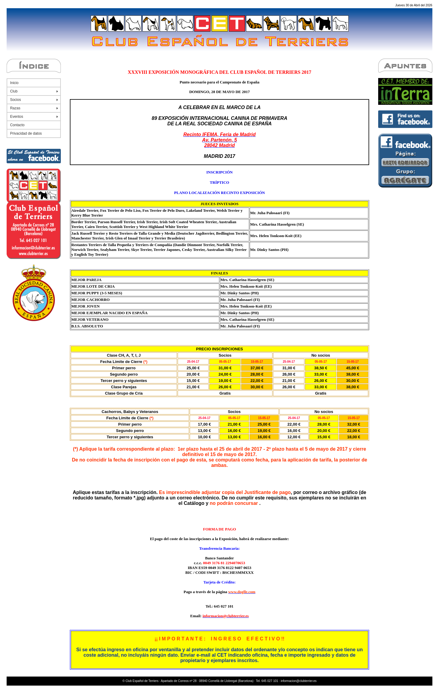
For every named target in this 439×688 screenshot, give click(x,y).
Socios (15, 100)
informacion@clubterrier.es (298, 681)
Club (13, 91)
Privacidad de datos (26, 133)
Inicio (14, 83)
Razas (15, 108)
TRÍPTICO (219, 182)
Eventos (16, 116)
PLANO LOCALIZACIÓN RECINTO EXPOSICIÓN (219, 192)
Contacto (17, 125)
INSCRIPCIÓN (219, 172)
